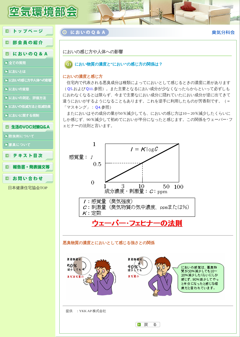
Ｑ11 (89, 88)
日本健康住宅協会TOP (28, 187)
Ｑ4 (97, 107)
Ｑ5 (70, 88)
